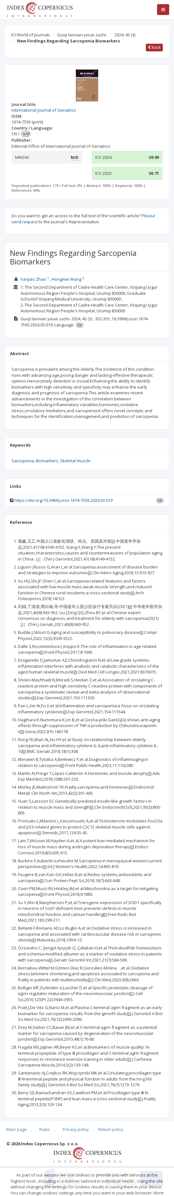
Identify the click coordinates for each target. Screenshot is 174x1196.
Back (154, 47)
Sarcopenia (23, 461)
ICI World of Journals (30, 35)
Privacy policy (76, 1129)
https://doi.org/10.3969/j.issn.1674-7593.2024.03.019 (63, 500)
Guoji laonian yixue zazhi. (82, 35)
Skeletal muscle (75, 461)
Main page (16, 1129)
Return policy (110, 1129)
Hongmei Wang (66, 279)
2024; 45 (125, 35)
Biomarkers (47, 461)
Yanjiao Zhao (33, 279)
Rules (44, 1129)
